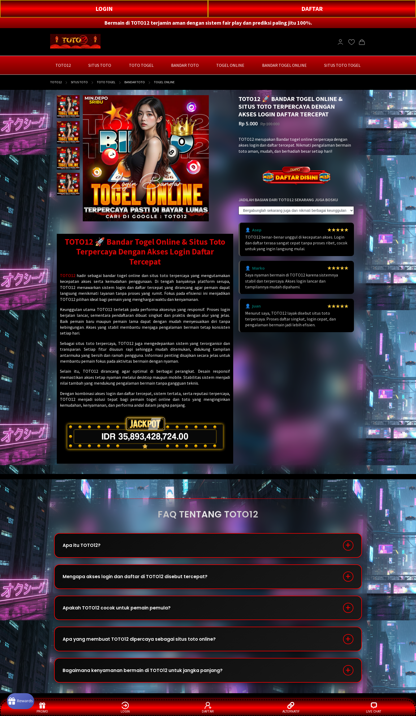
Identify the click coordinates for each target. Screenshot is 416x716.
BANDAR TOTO (134, 82)
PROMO (42, 707)
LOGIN (104, 8)
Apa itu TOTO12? (84, 546)
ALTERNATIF (291, 707)
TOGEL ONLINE (164, 82)
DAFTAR (312, 8)
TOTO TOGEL (106, 82)
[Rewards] (25, 700)
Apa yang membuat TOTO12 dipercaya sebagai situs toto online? (144, 646)
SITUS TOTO (79, 82)
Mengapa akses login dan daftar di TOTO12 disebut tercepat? (139, 579)
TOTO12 (56, 82)
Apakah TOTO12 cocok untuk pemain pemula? (120, 612)
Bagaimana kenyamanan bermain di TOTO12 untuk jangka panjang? (149, 679)
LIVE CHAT (373, 707)
